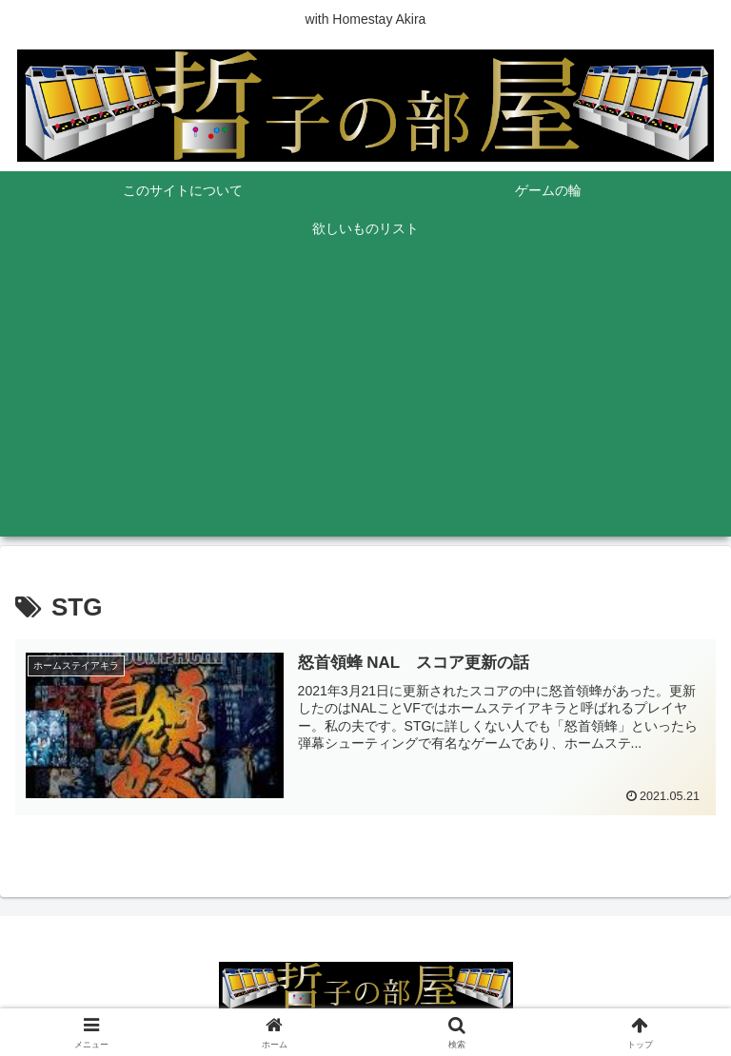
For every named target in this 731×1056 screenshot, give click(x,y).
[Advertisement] (365, 403)
